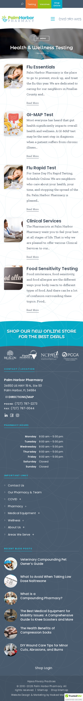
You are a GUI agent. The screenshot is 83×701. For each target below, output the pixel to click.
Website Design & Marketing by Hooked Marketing (41, 695)
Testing (32, 4)
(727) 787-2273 (70, 19)
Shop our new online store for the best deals (41, 334)
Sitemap (42, 690)
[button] (22, 4)
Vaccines (45, 4)
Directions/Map (19, 397)
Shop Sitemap (59, 690)
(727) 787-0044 (22, 408)
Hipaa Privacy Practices (41, 681)
